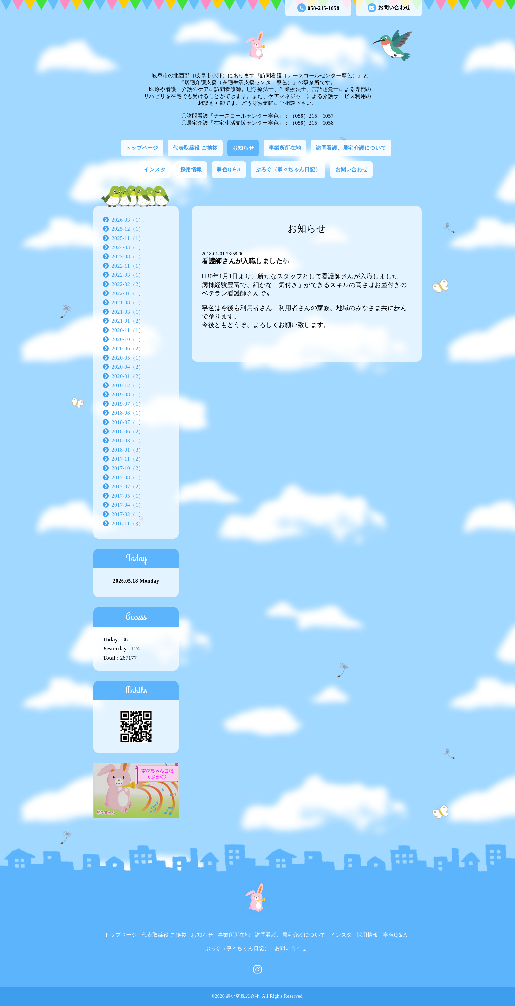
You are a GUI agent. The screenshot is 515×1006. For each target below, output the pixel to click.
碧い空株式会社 (242, 996)
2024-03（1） (128, 247)
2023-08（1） (128, 256)
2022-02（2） (128, 284)
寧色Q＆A (228, 169)
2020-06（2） (128, 348)
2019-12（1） (128, 385)
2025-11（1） (128, 238)
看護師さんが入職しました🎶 (246, 261)
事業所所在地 (285, 148)
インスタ (155, 169)
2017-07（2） (128, 486)
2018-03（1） (128, 440)
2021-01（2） (128, 321)
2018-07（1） (128, 422)
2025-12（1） (128, 229)
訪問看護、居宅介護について (351, 148)
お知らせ (243, 148)
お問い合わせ (389, 7)
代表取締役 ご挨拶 (195, 148)
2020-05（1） (128, 358)
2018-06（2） (128, 431)
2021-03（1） (128, 312)
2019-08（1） (128, 394)
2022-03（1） (128, 275)
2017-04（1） (128, 505)
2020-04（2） (128, 367)
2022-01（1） (128, 293)
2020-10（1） (128, 339)
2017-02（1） (128, 514)
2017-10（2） (128, 468)
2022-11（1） (128, 266)
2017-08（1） (128, 477)
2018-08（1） (128, 413)
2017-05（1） (128, 496)
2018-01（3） (128, 450)
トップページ (142, 148)
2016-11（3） (128, 523)
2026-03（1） (128, 219)
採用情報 (191, 169)
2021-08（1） (128, 302)
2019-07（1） (128, 404)
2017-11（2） (128, 459)
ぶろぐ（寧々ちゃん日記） (288, 169)
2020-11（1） (128, 330)
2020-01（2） (128, 376)
